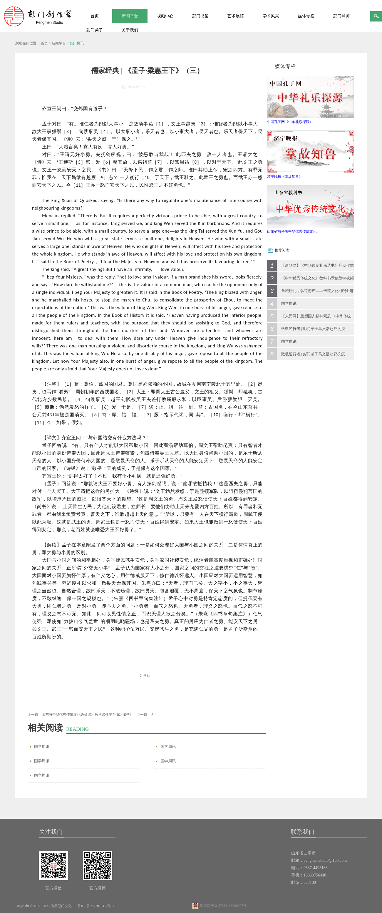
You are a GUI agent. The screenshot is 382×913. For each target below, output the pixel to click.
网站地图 (128, 906)
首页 (95, 16)
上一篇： (79, 714)
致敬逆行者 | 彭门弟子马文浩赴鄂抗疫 (313, 329)
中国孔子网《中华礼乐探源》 (290, 122)
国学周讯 (41, 746)
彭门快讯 (77, 43)
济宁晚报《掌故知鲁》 (284, 177)
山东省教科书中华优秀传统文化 (291, 231)
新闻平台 (59, 43)
